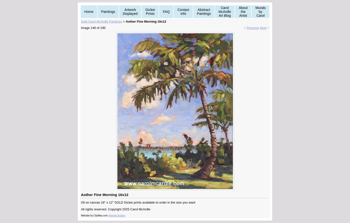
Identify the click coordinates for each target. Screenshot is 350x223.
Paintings (108, 12)
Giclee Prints (150, 12)
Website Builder (116, 215)
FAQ (166, 12)
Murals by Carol (260, 12)
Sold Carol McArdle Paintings (101, 21)
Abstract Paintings (204, 12)
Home (88, 12)
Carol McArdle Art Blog (225, 12)
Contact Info (183, 12)
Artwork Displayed (130, 12)
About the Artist (243, 12)
